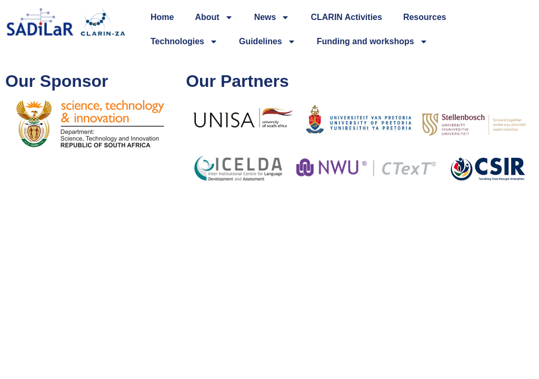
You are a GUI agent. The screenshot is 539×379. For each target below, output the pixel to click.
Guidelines (267, 41)
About (214, 17)
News (272, 17)
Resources (424, 17)
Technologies (184, 41)
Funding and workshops (372, 41)
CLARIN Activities (346, 17)
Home (162, 17)
